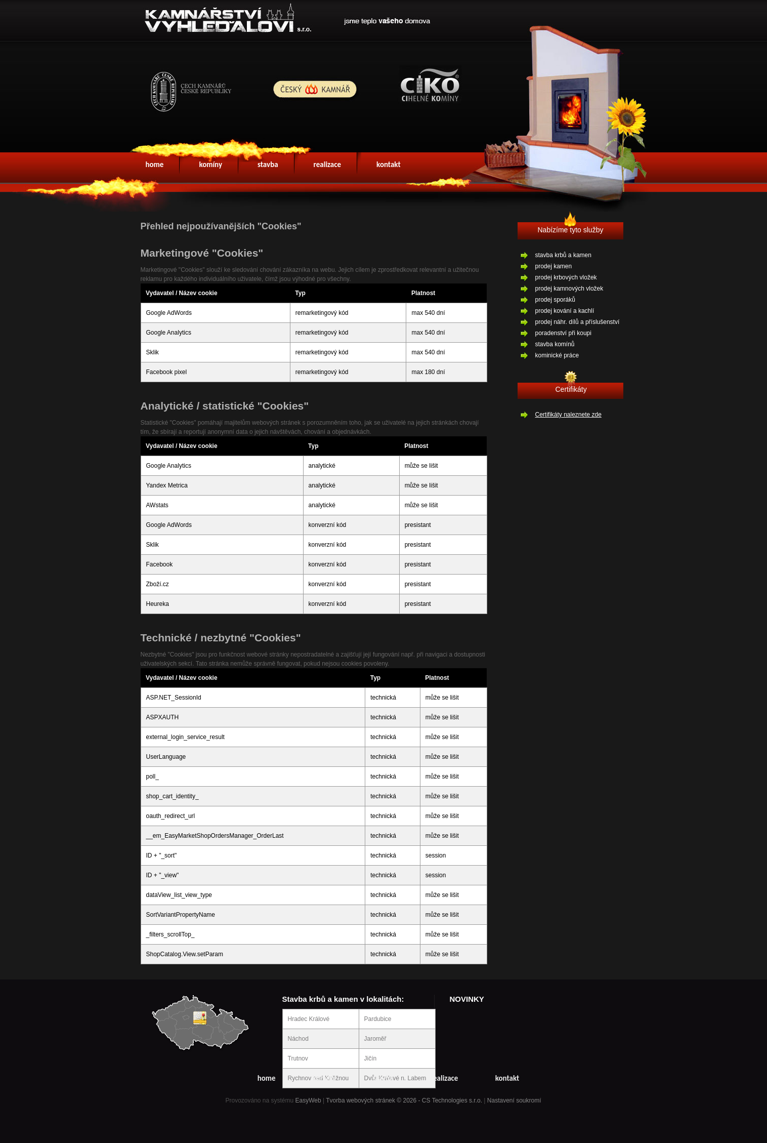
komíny (210, 164)
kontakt (388, 164)
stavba (268, 164)
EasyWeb (308, 1100)
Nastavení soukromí (514, 1100)
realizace (328, 164)
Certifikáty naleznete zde (568, 414)
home (155, 164)
